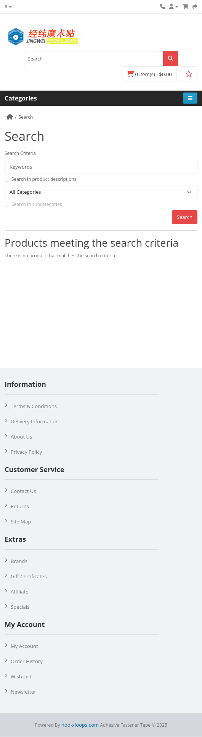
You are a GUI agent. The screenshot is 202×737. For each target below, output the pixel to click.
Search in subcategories (36, 204)
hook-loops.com (80, 724)
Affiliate (20, 591)
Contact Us (23, 491)
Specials (20, 606)
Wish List (21, 676)
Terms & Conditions (34, 406)
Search (25, 117)
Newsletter (23, 691)
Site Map (21, 521)
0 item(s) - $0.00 (149, 74)
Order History (27, 661)
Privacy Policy (26, 451)
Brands (19, 561)
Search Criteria (20, 153)
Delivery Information (35, 421)
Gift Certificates (28, 576)
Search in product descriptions (43, 179)
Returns (20, 506)
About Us (21, 436)
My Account (24, 646)
